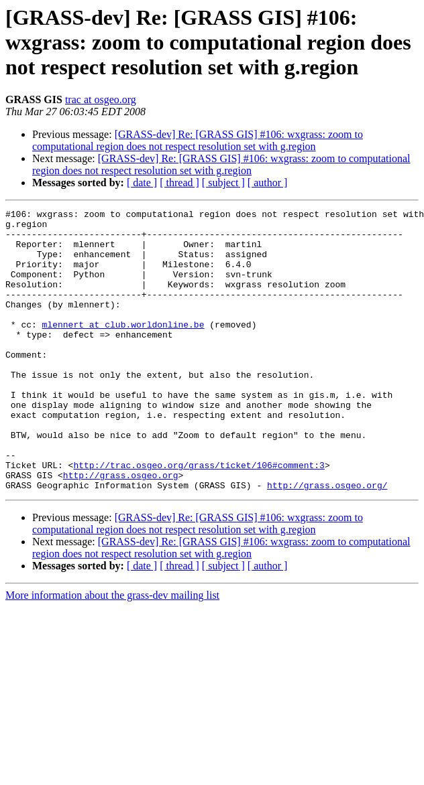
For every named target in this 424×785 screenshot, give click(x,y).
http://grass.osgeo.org (120, 529)
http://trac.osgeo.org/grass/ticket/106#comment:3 (198, 517)
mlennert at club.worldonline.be (123, 348)
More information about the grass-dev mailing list (112, 651)
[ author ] (268, 182)
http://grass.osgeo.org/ (327, 541)
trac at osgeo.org (100, 99)
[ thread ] (179, 182)
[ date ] (142, 182)
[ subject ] (223, 182)
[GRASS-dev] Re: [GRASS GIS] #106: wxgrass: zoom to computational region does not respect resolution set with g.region (197, 140)
